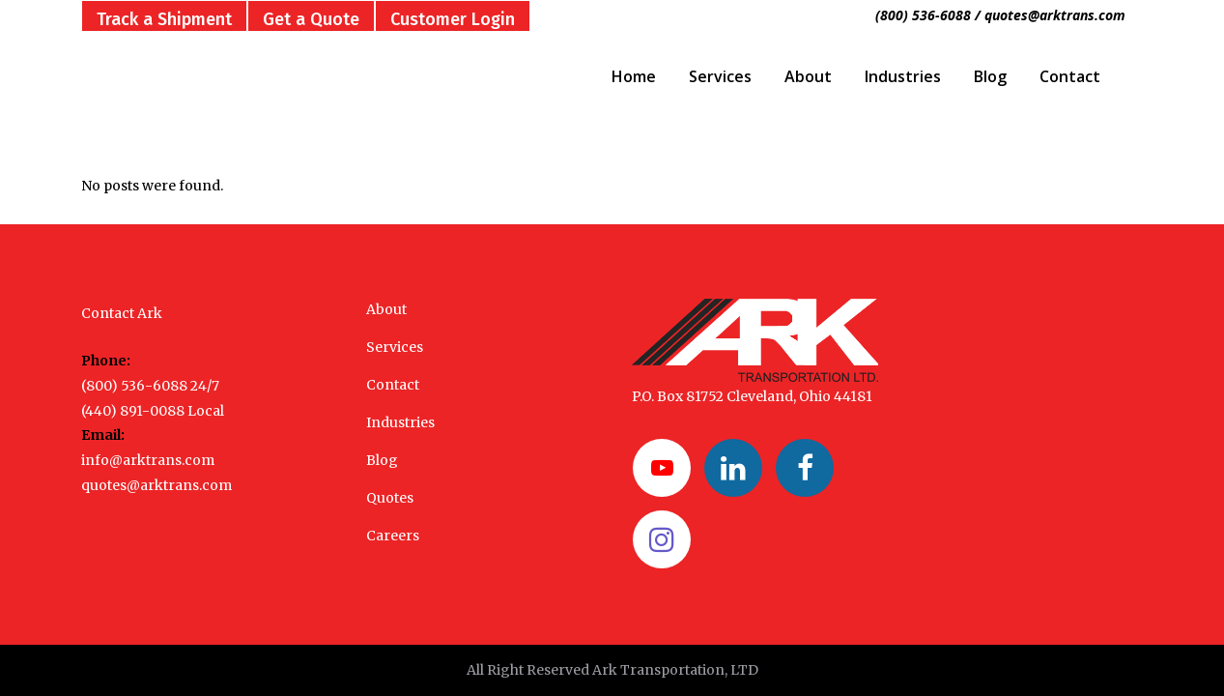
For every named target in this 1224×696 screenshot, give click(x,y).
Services (394, 347)
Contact (392, 384)
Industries (400, 422)
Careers (392, 535)
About (386, 309)
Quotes (389, 498)
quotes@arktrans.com (156, 485)
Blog (382, 460)
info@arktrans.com (147, 460)
